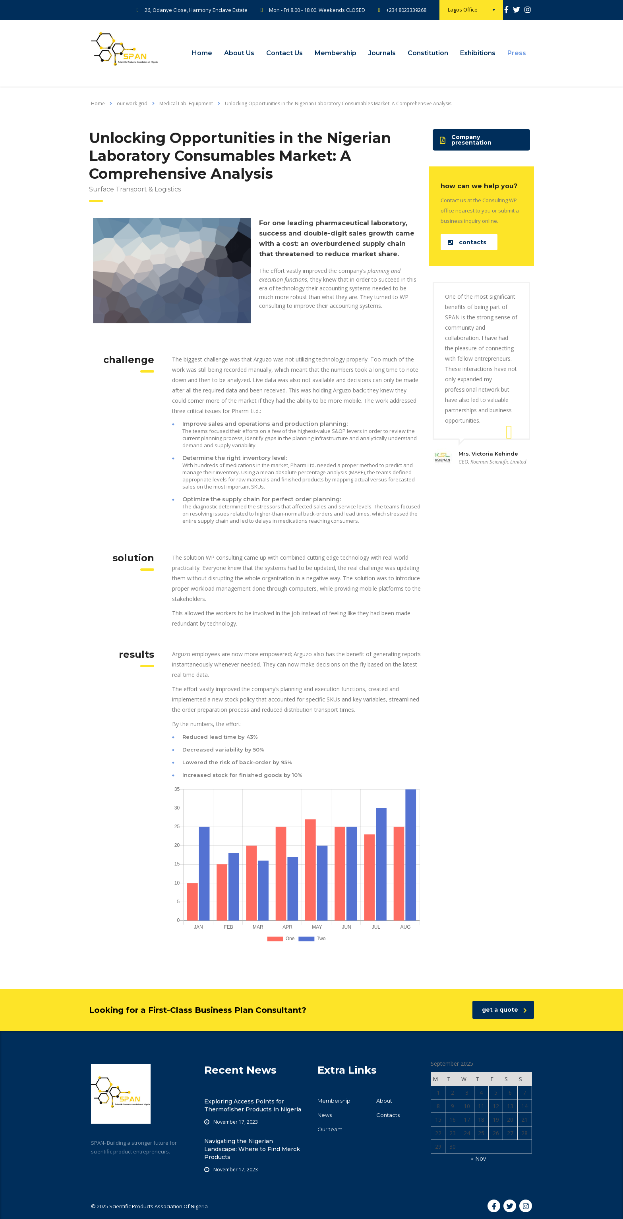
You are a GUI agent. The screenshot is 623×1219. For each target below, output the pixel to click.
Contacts (388, 1115)
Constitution (428, 53)
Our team (329, 1129)
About (384, 1100)
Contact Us (284, 53)
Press (516, 53)
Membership (335, 53)
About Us (239, 53)
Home (202, 53)
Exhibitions (477, 53)
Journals (382, 53)
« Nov (478, 1158)
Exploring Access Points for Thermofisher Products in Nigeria (252, 1105)
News (324, 1115)
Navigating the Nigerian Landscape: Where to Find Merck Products (252, 1149)
